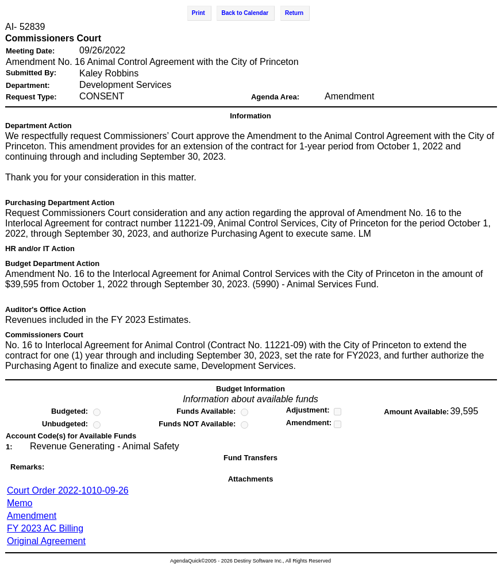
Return (294, 13)
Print (198, 13)
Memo (19, 503)
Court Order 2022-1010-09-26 (68, 490)
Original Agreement (46, 541)
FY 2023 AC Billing (45, 528)
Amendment (31, 516)
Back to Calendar (244, 13)
